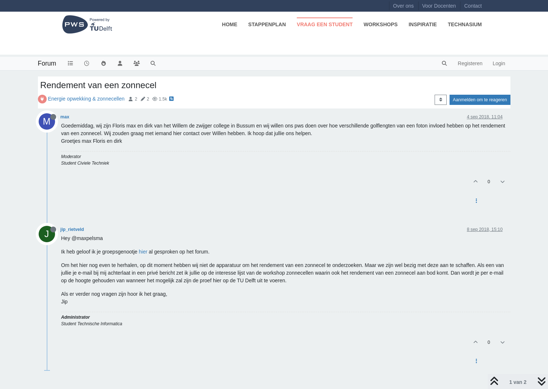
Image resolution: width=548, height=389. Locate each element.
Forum (47, 63)
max (65, 116)
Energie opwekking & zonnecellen (86, 99)
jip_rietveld (72, 229)
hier (143, 252)
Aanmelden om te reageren (480, 99)
